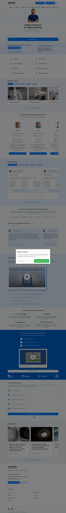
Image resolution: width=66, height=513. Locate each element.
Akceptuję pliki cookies (42, 261)
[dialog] (33, 256)
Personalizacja (21, 261)
